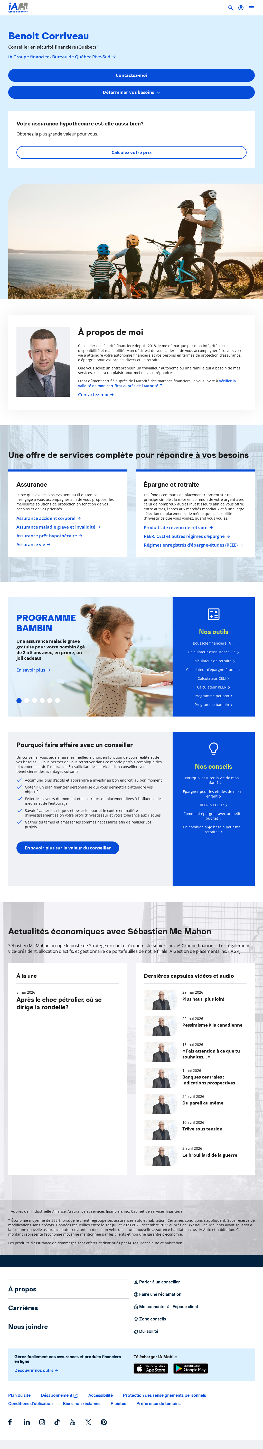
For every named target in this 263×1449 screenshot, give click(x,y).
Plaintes (118, 1403)
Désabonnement (56, 1395)
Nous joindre (28, 1326)
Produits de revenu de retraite (178, 527)
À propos (22, 1289)
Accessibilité (100, 1395)
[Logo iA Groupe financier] (18, 7)
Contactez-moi (95, 394)
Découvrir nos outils (36, 1370)
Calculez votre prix (131, 152)
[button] (241, 7)
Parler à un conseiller (157, 1282)
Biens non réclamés (81, 1403)
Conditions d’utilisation (30, 1403)
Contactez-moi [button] (131, 75)
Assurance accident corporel (48, 518)
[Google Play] (190, 1368)
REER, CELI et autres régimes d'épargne (186, 536)
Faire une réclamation (157, 1294)
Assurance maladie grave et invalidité (57, 527)
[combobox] (131, 92)
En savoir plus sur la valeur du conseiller (68, 848)
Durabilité (146, 1331)
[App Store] (151, 1368)
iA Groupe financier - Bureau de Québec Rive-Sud (62, 57)
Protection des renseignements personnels (164, 1395)
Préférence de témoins (158, 1403)
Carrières (23, 1307)
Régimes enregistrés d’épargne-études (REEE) (193, 545)
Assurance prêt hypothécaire (48, 536)
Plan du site (19, 1395)
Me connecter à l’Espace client (166, 1306)
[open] (251, 7)
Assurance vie (32, 544)
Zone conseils (150, 1319)
